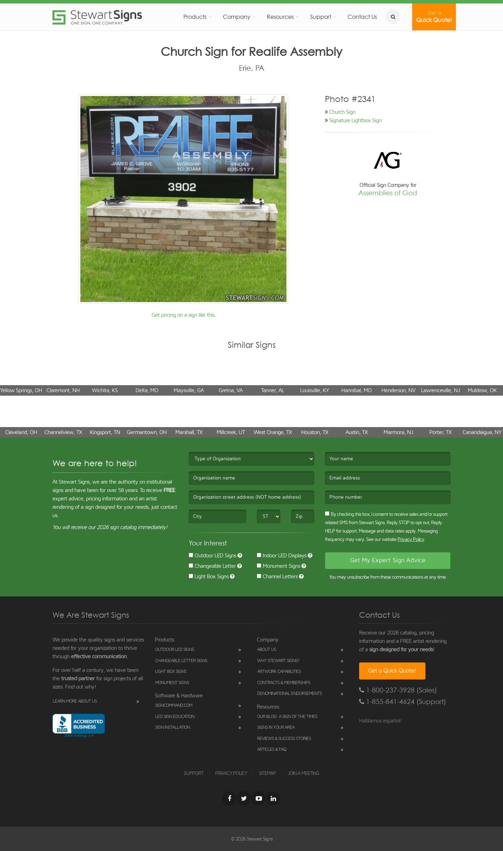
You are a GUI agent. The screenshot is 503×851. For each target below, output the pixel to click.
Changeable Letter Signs (181, 661)
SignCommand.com (173, 705)
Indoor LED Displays (281, 555)
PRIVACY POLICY (231, 773)
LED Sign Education (174, 716)
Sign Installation (172, 727)
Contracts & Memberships (283, 683)
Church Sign (342, 112)
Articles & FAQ (271, 749)
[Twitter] (244, 798)
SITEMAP (267, 773)
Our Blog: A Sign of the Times (287, 716)
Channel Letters (277, 576)
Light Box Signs (208, 576)
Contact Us (362, 16)
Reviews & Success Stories (284, 738)
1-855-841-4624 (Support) (402, 702)
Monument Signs (278, 566)
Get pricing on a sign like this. (184, 315)
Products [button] (194, 16)
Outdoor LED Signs (212, 555)
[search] (393, 17)
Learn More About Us (75, 701)
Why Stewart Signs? (278, 661)
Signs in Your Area (275, 727)
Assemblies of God (387, 193)
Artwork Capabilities (279, 671)
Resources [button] (280, 16)
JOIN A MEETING (303, 773)
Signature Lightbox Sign (355, 120)
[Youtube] (258, 798)
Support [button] (320, 16)
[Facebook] (229, 798)
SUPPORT (193, 773)
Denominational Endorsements (289, 693)
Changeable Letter (212, 566)
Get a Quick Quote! (392, 671)
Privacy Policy (411, 539)
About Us (266, 649)
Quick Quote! (434, 16)
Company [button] (236, 16)
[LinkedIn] (273, 798)
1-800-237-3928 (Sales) (398, 690)
